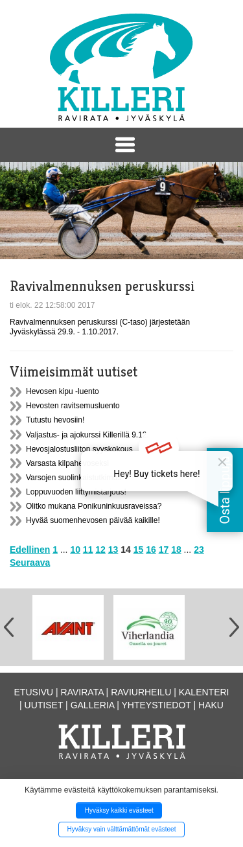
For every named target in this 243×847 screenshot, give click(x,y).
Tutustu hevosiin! (55, 419)
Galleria (93, 705)
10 (75, 549)
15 (138, 549)
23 (199, 549)
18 (176, 549)
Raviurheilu (141, 692)
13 (113, 549)
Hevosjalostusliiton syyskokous (79, 449)
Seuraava (30, 562)
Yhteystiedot (156, 705)
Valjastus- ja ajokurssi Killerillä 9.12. (87, 434)
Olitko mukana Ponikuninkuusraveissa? (93, 506)
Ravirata (82, 692)
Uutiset (44, 705)
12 (100, 549)
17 (164, 549)
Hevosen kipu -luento (62, 391)
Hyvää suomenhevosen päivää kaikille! (93, 520)
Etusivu (34, 692)
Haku (211, 705)
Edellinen (30, 549)
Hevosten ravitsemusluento (73, 405)
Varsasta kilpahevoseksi (67, 463)
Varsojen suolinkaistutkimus (73, 477)
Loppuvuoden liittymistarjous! (76, 491)
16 (151, 549)
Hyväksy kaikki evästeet (119, 810)
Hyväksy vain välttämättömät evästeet (121, 829)
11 (88, 549)
